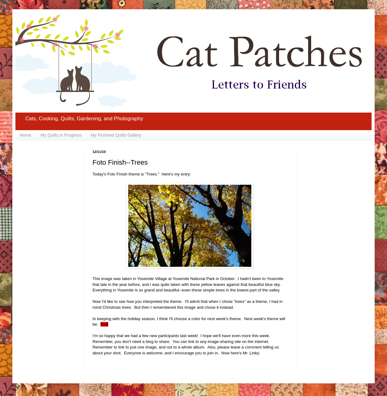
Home (25, 135)
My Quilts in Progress (60, 135)
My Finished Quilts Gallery (116, 135)
